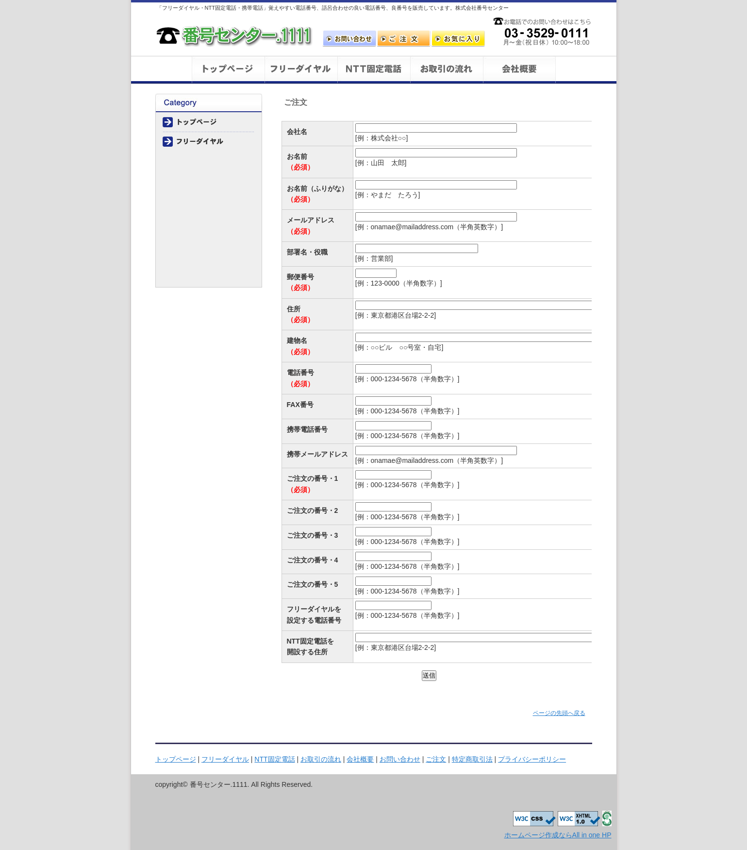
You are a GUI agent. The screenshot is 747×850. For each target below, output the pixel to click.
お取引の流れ (446, 70)
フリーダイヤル (301, 70)
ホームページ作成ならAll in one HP (558, 835)
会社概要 (519, 70)
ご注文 (404, 38)
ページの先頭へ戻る (559, 713)
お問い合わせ (349, 38)
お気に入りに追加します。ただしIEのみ (458, 38)
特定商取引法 (209, 258)
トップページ (228, 70)
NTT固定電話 (274, 759)
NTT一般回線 (373, 70)
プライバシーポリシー (209, 277)
